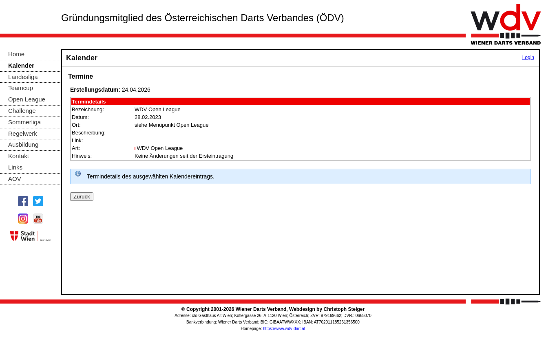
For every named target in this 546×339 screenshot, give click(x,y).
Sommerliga (24, 122)
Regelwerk (22, 133)
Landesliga (23, 76)
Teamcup (20, 87)
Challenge (22, 110)
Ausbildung (23, 144)
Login (528, 57)
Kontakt (18, 155)
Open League (26, 99)
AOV (14, 178)
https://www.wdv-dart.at (284, 328)
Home (16, 54)
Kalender (21, 65)
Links (15, 167)
